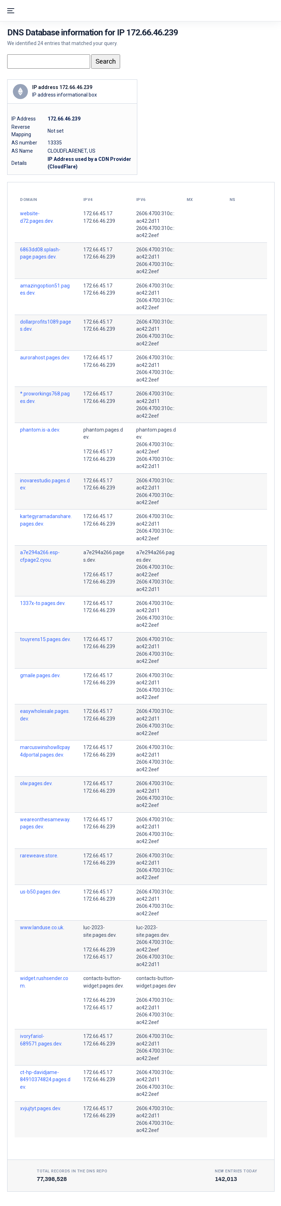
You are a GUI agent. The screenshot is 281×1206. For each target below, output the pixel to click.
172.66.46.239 (99, 221)
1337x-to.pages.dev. (42, 603)
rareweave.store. (39, 855)
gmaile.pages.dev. (40, 675)
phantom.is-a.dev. (40, 430)
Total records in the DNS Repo (72, 1171)
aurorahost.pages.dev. (45, 357)
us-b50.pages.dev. (40, 892)
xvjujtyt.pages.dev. (40, 1108)
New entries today (236, 1171)
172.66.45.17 (97, 213)
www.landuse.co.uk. (42, 927)
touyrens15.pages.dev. (45, 639)
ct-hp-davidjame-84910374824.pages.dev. (45, 1079)
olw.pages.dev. (36, 783)
